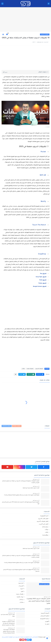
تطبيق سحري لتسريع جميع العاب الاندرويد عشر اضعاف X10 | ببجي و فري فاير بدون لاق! (20, 503)
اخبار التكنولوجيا (44, 515)
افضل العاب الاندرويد (43, 518)
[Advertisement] (25, 20)
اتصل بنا (47, 624)
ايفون (22, 591)
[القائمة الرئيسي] (48, 3)
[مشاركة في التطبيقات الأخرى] (16, 374)
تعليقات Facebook (7, 425)
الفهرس (47, 621)
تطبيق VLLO (42, 280)
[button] (40, 374)
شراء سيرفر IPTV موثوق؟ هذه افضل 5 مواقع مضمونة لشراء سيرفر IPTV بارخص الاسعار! (21, 570)
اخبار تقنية (20, 583)
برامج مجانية (45, 526)
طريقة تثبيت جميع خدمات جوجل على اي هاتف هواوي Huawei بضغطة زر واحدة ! (21, 495)
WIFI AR (43, 175)
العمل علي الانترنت (43, 524)
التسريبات (21, 585)
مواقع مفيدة (45, 535)
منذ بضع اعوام (35, 479)
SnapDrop (42, 254)
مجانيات (22, 602)
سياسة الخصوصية (44, 618)
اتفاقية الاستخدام (45, 615)
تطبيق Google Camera (39, 286)
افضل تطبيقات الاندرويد (42, 521)
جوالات (46, 529)
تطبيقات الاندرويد (44, 34)
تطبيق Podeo (42, 283)
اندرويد (22, 588)
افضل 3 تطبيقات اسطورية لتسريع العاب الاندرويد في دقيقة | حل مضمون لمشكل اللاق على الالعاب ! (20, 481)
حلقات (23, 368)
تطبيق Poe (43, 273)
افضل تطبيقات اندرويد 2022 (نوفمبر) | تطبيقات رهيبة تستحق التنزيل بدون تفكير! (38, 601)
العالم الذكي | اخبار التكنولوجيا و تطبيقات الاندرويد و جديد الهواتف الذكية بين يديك (20, 637)
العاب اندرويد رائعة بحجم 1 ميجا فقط (31, 488)
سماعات (21, 599)
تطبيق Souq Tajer (41, 277)
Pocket (43, 152)
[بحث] (2, 3)
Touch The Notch (39, 225)
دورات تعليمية (20, 596)
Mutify (43, 202)
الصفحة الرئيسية (45, 613)
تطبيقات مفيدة (30, 368)
